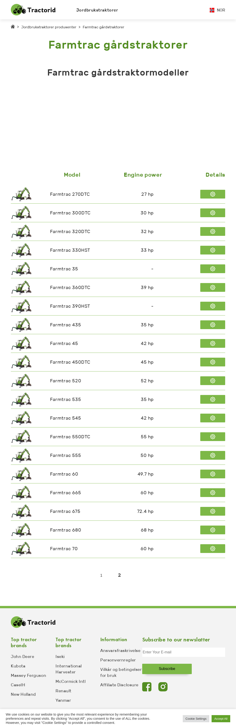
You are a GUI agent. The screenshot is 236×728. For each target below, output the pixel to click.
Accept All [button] (220, 718)
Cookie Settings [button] (196, 718)
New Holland (23, 694)
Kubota (18, 666)
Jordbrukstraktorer (97, 10)
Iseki (60, 656)
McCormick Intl (71, 681)
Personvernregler (118, 660)
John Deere (22, 656)
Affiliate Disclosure (119, 684)
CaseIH (18, 684)
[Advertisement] (118, 125)
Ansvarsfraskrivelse (120, 650)
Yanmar (63, 700)
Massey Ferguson (28, 675)
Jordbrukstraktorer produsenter (48, 27)
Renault (63, 690)
